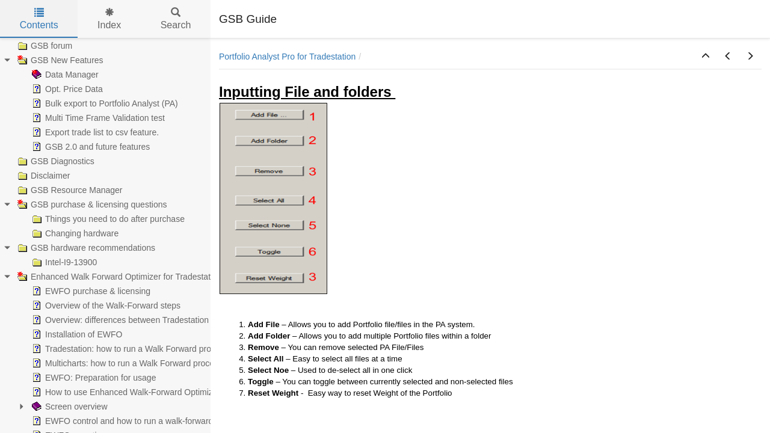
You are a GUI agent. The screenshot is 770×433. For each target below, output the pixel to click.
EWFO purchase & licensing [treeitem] (89, 291)
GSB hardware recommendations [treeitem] (85, 248)
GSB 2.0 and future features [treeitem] (89, 147)
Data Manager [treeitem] (64, 74)
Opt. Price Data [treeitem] (66, 89)
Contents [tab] (39, 19)
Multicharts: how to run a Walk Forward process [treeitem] (126, 363)
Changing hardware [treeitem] (74, 233)
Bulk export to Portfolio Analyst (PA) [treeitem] (103, 103)
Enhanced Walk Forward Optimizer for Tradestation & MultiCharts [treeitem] (145, 276)
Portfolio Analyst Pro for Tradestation (287, 56)
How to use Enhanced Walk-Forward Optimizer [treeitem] (124, 392)
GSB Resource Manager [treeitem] (69, 190)
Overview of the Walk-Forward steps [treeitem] (104, 305)
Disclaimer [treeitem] (42, 175)
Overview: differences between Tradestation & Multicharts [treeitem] (144, 320)
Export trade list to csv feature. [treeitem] (94, 132)
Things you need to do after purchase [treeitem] (107, 219)
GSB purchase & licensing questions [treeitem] (91, 204)
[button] (705, 56)
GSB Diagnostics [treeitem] (54, 161)
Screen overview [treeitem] (68, 406)
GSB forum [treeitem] (43, 45)
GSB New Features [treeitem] (59, 60)
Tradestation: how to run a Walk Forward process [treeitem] (129, 349)
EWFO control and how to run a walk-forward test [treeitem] (129, 421)
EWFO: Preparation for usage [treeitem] (92, 377)
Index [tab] (109, 19)
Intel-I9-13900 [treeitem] (63, 262)
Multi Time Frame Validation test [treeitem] (97, 118)
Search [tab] (176, 19)
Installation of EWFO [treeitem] (75, 334)
